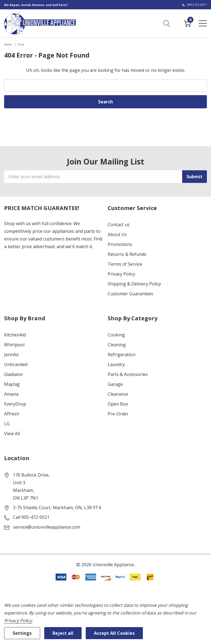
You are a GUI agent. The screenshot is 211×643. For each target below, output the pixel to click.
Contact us (119, 225)
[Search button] (166, 23)
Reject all (62, 633)
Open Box (118, 404)
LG (7, 424)
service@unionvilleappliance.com (46, 527)
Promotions (120, 244)
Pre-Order (118, 414)
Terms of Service (125, 264)
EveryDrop (15, 404)
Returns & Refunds (127, 254)
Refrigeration (121, 355)
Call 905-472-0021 (31, 517)
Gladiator (13, 374)
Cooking (116, 335)
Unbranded (15, 364)
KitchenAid (15, 335)
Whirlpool (14, 345)
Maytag (12, 384)
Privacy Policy (121, 274)
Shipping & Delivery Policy (134, 284)
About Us (117, 234)
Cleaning (117, 345)
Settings (22, 633)
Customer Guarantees (130, 294)
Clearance (118, 394)
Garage (115, 384)
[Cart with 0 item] (187, 23)
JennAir (11, 355)
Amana (11, 394)
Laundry (116, 364)
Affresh (11, 414)
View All (12, 433)
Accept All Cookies (114, 633)
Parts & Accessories (128, 374)
